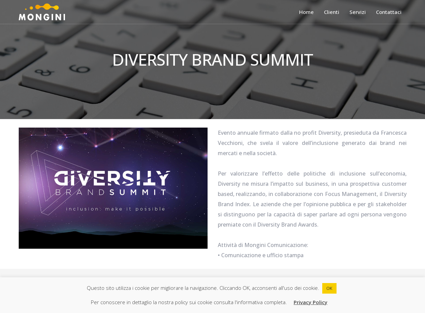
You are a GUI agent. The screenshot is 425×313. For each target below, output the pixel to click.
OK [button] (329, 288)
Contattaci (389, 12)
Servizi (357, 12)
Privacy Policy (310, 302)
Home (306, 12)
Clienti (331, 12)
